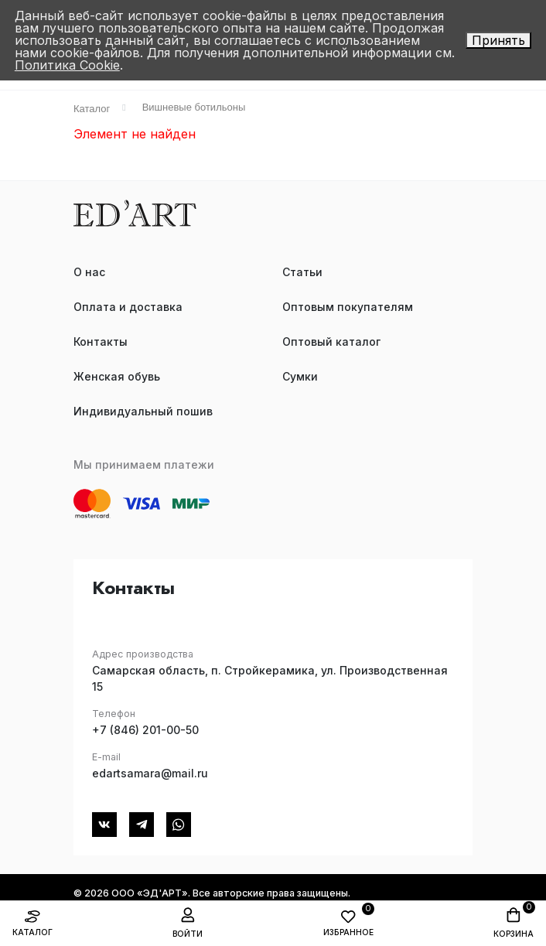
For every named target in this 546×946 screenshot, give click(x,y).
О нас (89, 271)
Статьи (302, 271)
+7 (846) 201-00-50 (145, 729)
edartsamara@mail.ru (150, 773)
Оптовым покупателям (347, 306)
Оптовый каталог (331, 341)
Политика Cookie (67, 65)
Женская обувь (116, 376)
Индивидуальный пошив (143, 411)
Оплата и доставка (128, 306)
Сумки (300, 376)
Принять (498, 40)
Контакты (100, 341)
